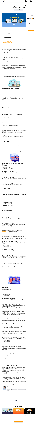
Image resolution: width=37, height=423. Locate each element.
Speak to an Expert (32, 1)
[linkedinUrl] (23, 394)
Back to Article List (6, 3)
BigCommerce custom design (5, 231)
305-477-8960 (27, 1)
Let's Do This (30, 30)
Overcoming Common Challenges (7, 41)
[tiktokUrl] (19, 394)
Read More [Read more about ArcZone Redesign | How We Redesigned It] (14, 417)
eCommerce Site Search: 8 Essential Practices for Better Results (6, 416)
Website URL (29, 23)
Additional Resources (5, 43)
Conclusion (4, 45)
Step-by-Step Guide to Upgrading (7, 40)
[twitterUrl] (9, 394)
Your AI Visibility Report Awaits (18, 421)
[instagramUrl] (14, 394)
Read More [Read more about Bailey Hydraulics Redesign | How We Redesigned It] (25, 417)
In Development (16, 9)
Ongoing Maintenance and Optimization (7, 42)
